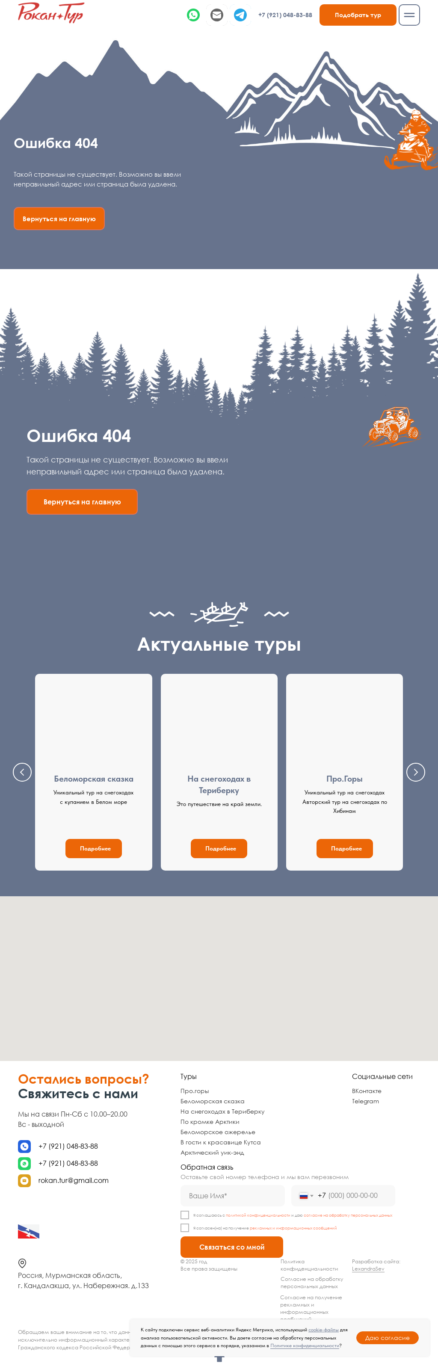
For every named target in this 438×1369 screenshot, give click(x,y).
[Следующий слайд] (415, 772)
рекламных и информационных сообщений (293, 1228)
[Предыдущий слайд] (22, 772)
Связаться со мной (232, 1247)
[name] (233, 1195)
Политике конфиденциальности (304, 1345)
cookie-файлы (323, 1330)
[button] (358, 15)
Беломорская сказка (93, 778)
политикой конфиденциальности (258, 1215)
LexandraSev (368, 1268)
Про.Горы (344, 778)
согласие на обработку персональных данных (348, 1215)
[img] (51, 13)
